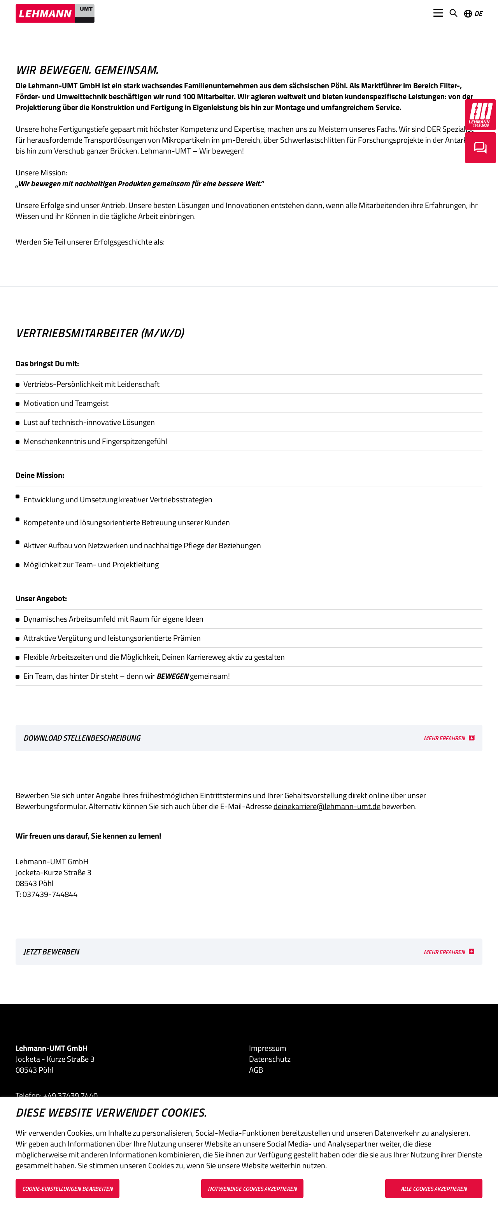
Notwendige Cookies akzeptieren (252, 1188)
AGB (256, 1069)
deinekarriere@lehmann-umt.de (327, 806)
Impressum (267, 1048)
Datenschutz (270, 1059)
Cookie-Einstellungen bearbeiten (67, 1188)
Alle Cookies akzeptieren (434, 1188)
